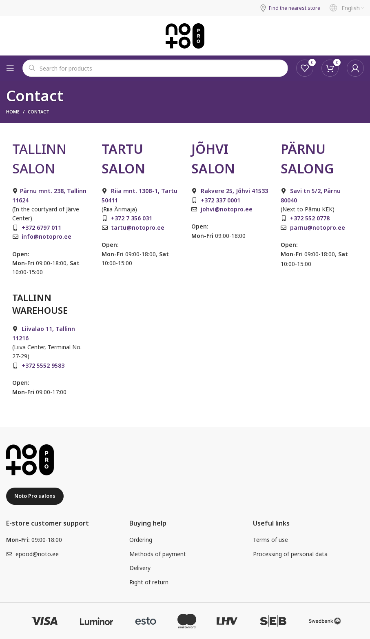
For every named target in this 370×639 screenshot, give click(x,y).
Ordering (140, 540)
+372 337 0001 (220, 200)
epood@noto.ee (37, 554)
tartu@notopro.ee (137, 227)
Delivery (140, 568)
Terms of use (270, 540)
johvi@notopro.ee (227, 209)
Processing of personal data (290, 554)
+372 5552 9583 (43, 365)
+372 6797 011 (41, 227)
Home (13, 112)
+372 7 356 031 (131, 218)
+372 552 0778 (310, 218)
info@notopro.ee (46, 236)
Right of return (148, 582)
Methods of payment (157, 554)
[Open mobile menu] (10, 68)
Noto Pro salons (34, 495)
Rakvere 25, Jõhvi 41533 (234, 191)
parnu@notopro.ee (317, 227)
